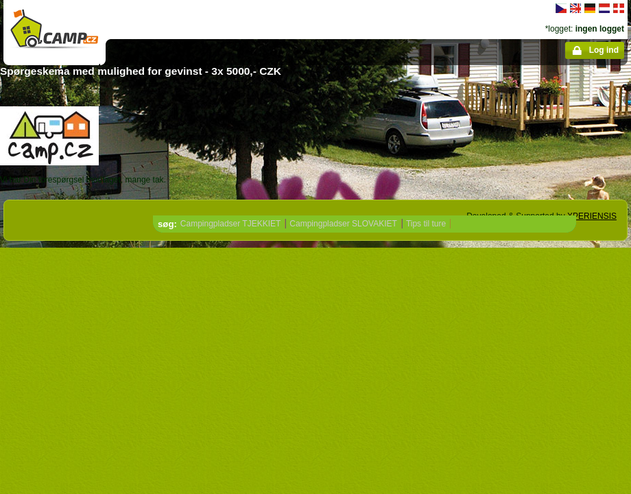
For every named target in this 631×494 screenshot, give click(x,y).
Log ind (604, 50)
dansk (618, 8)
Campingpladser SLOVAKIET (343, 223)
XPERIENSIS (592, 216)
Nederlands (604, 8)
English (575, 8)
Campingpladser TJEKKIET (230, 223)
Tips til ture (426, 223)
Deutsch (589, 8)
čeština (561, 8)
